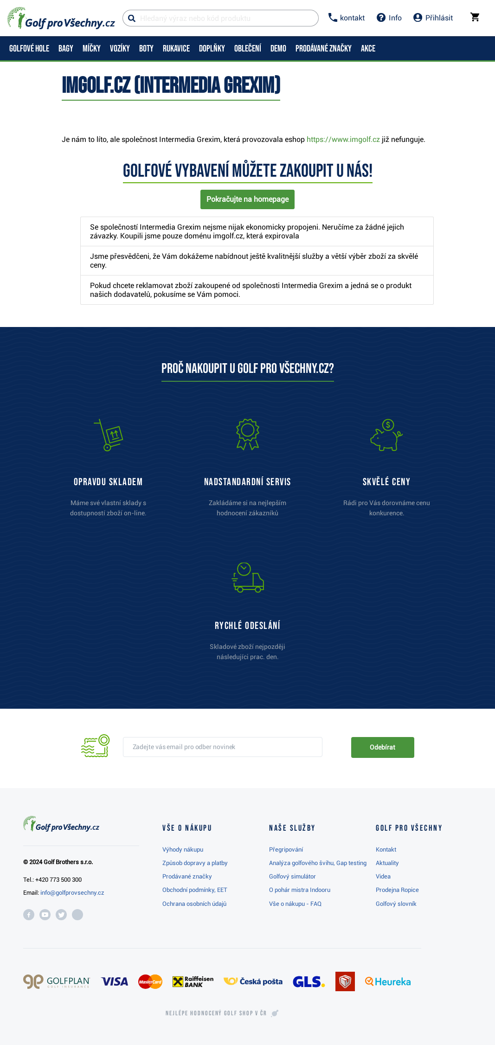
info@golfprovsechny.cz (72, 892)
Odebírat (382, 747)
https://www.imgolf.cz (343, 139)
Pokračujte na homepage (247, 199)
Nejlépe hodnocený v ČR (216, 1013)
